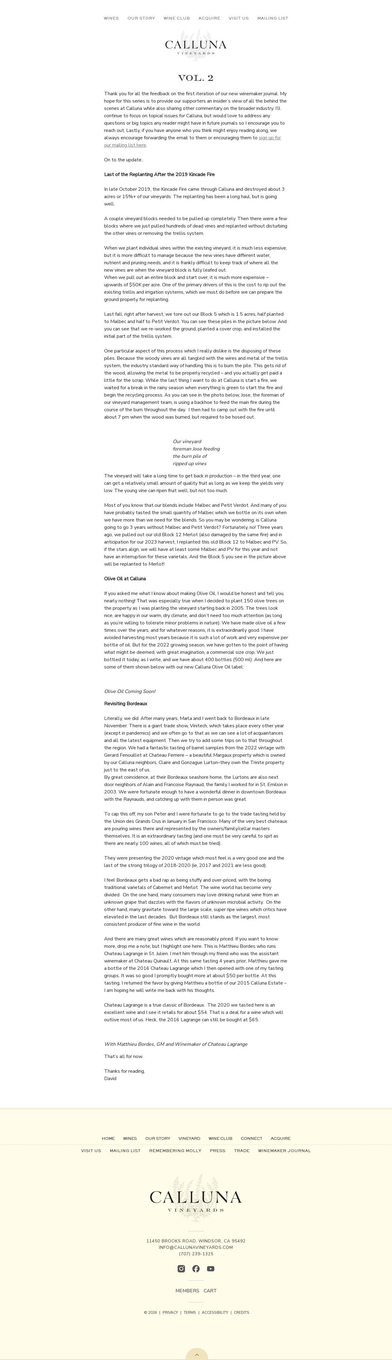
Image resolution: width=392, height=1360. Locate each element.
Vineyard (189, 1138)
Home (108, 1138)
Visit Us (239, 18)
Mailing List (272, 18)
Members (187, 1290)
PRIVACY (170, 1312)
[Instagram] (181, 1269)
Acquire (209, 18)
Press (217, 1150)
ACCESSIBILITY (215, 1312)
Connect (251, 1138)
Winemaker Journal (284, 1150)
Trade (242, 1150)
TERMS (190, 1312)
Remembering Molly (175, 1150)
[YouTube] (210, 1269)
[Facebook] (196, 1269)
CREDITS (241, 1312)
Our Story (141, 18)
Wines (111, 18)
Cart (210, 1290)
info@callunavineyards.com (196, 1247)
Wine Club (177, 18)
